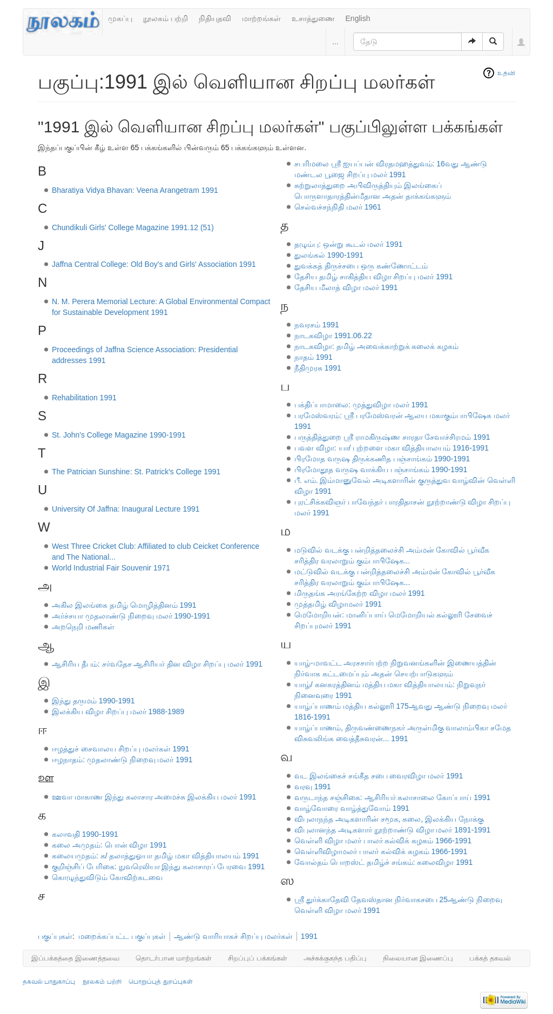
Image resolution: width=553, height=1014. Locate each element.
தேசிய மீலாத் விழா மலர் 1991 (346, 287)
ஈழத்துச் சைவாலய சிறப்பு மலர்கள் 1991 (121, 748)
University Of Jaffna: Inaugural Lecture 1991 (126, 509)
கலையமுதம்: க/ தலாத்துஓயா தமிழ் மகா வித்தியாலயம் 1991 (155, 855)
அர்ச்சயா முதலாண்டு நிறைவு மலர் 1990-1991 (131, 616)
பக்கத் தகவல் (490, 958)
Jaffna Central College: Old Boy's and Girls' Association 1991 (154, 264)
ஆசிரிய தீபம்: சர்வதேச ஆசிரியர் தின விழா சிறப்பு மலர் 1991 (157, 664)
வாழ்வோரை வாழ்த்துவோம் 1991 (351, 808)
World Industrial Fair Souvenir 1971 (111, 567)
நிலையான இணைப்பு (418, 958)
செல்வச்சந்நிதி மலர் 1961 (337, 207)
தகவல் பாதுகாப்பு (49, 981)
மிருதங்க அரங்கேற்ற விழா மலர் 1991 (359, 593)
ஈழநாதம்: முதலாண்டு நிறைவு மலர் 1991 (122, 759)
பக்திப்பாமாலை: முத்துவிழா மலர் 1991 (361, 404)
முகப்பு (120, 18)
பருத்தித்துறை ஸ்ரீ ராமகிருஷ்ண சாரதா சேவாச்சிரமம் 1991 (392, 437)
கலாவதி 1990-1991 (85, 834)
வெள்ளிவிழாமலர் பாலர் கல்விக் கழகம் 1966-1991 (381, 851)
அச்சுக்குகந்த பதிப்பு (335, 958)
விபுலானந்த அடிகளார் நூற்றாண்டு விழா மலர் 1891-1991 (392, 829)
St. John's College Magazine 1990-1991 (119, 435)
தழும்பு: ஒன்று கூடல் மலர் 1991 (348, 244)
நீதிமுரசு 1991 (317, 368)
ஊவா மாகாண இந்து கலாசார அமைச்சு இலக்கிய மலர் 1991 (154, 797)
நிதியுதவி (215, 18)
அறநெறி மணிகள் (83, 626)
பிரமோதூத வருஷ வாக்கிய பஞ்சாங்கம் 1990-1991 (381, 469)
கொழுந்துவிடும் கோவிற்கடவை (107, 877)
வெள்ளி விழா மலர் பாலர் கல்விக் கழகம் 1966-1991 (382, 840)
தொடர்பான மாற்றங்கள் (174, 958)
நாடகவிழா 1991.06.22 (333, 335)
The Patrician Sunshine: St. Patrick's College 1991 (136, 471)
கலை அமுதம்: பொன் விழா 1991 (109, 845)
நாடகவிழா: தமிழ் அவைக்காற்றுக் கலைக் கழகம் (376, 346)
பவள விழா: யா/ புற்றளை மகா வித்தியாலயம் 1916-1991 (391, 448)
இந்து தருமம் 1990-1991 (93, 700)
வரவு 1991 (312, 786)
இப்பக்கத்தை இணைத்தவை (75, 958)
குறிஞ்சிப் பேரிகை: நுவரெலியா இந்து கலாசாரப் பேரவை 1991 (158, 866)
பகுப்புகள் (55, 936)
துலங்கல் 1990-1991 (328, 255)
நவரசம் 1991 (316, 324)
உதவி (506, 73)
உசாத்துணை (313, 18)
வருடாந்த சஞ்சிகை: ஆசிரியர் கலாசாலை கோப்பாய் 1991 (392, 797)
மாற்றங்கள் (261, 18)
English (358, 18)
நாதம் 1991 (313, 357)
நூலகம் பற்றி (165, 18)
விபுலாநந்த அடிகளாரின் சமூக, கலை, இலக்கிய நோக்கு (389, 819)
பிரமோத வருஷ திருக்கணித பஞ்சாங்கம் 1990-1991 (382, 458)
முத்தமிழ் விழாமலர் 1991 (338, 604)
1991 (309, 936)
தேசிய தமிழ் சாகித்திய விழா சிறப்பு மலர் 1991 (373, 276)
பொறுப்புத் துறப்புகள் (160, 981)
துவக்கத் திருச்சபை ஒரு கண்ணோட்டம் (361, 265)
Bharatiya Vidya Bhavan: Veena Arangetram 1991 (135, 190)
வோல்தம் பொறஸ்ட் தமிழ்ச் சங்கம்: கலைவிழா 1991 (383, 862)
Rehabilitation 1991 (84, 397)
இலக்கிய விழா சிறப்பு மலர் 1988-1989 (118, 711)
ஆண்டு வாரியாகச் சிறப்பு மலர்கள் (233, 936)
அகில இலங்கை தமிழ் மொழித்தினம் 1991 (124, 605)
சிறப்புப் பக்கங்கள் (257, 958)
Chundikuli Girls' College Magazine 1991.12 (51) (133, 227)
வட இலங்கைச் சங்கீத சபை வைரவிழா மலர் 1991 (378, 775)
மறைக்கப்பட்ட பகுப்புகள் (122, 936)
